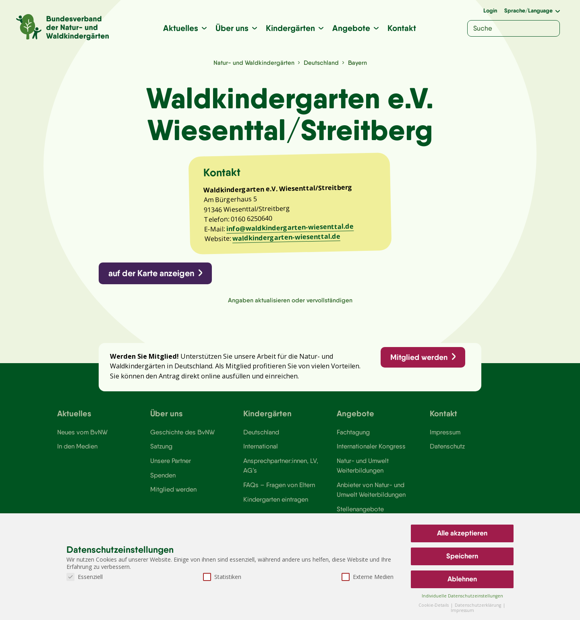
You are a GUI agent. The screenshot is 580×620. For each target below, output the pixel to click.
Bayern (357, 62)
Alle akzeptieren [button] (462, 533)
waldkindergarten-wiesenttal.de (286, 237)
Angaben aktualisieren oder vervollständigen (290, 300)
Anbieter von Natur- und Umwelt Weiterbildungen (371, 489)
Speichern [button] (462, 556)
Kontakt (401, 28)
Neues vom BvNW (82, 432)
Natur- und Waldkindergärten (253, 62)
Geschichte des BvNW (182, 432)
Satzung (161, 446)
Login (490, 10)
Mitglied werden (418, 357)
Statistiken (222, 577)
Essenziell (84, 577)
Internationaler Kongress (371, 446)
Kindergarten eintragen (275, 499)
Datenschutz (447, 446)
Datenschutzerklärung (478, 605)
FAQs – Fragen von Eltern (279, 485)
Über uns (232, 28)
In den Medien (77, 446)
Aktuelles (180, 28)
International (260, 446)
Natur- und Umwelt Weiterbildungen (363, 465)
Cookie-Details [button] (434, 605)
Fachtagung (353, 432)
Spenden (163, 475)
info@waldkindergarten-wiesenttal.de (290, 228)
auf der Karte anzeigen (151, 273)
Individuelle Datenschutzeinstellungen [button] (462, 596)
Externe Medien (368, 577)
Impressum (445, 432)
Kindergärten (290, 28)
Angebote (351, 28)
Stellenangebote (360, 509)
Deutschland (320, 62)
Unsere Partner (170, 461)
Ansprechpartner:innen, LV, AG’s (280, 465)
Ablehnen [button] (462, 579)
